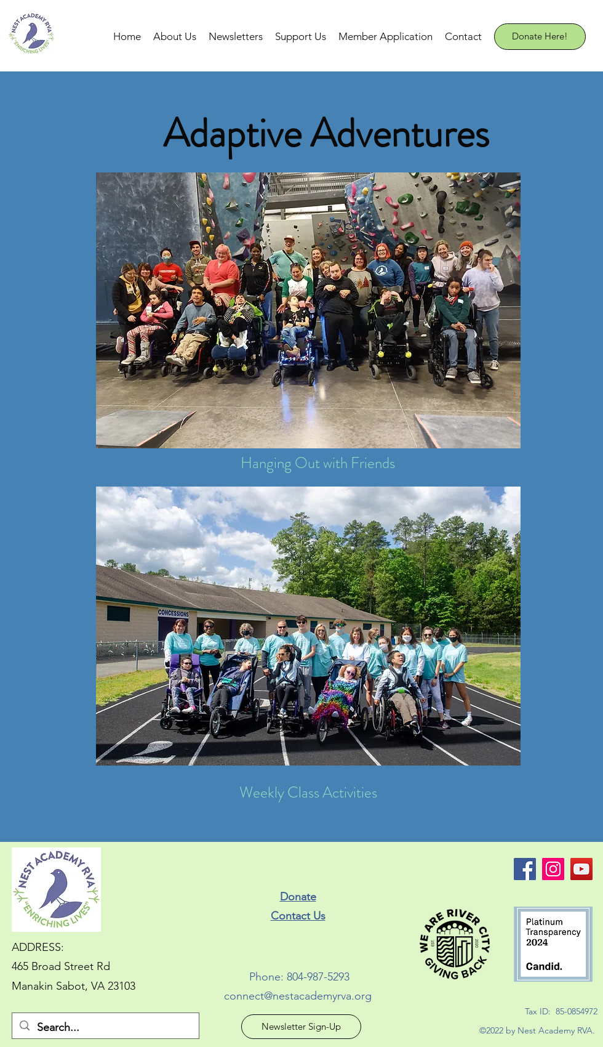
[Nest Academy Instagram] (553, 869)
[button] (174, 36)
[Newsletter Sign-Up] (301, 1026)
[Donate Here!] (540, 36)
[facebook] (525, 869)
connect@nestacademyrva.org (298, 996)
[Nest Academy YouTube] (581, 869)
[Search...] (105, 1028)
